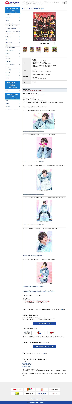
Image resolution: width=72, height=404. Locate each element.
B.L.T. (7, 100)
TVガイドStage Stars (10, 50)
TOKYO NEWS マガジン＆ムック (12, 2)
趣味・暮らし (8, 72)
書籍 (6, 90)
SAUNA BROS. (8, 61)
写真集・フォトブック (10, 64)
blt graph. (7, 103)
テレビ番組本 (8, 69)
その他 (7, 78)
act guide (7, 56)
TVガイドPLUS (9, 42)
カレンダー (8, 67)
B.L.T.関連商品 (8, 106)
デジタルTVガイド (9, 23)
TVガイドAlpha (9, 36)
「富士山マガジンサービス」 (44, 323)
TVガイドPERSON (9, 34)
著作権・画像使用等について (33, 398)
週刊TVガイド (8, 14)
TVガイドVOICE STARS (10, 47)
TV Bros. (7, 20)
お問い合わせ (42, 398)
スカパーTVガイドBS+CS (11, 28)
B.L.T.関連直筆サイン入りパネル (12, 109)
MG (6, 39)
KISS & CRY (8, 53)
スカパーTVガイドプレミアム (12, 25)
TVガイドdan (8, 45)
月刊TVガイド (8, 17)
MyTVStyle (8, 75)
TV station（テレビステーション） (13, 31)
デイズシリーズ (9, 58)
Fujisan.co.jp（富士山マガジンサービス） (44, 346)
